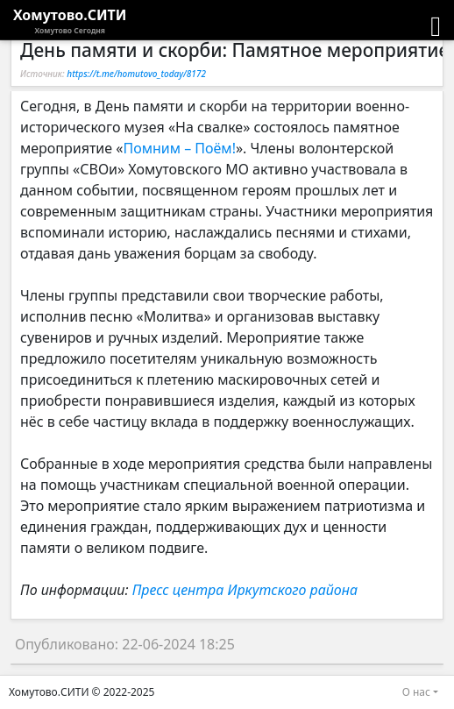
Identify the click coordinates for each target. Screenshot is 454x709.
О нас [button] (416, 691)
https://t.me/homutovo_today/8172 (136, 73)
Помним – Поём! (179, 148)
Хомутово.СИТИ (70, 21)
